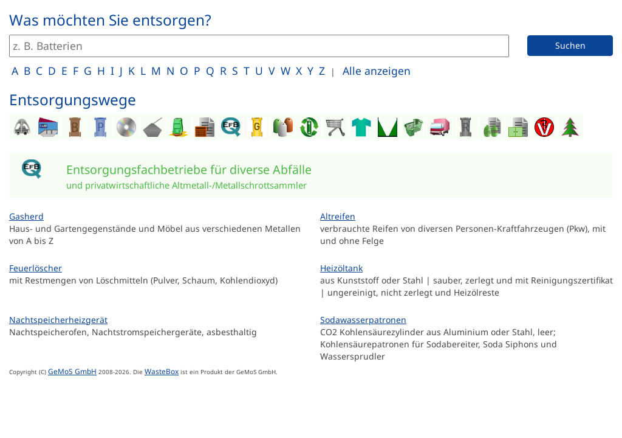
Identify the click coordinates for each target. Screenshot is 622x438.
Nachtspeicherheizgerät (58, 319)
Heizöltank (341, 268)
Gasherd (26, 216)
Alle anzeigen (377, 70)
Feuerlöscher (35, 268)
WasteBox (162, 371)
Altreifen (337, 216)
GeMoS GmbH (72, 371)
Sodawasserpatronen (363, 319)
